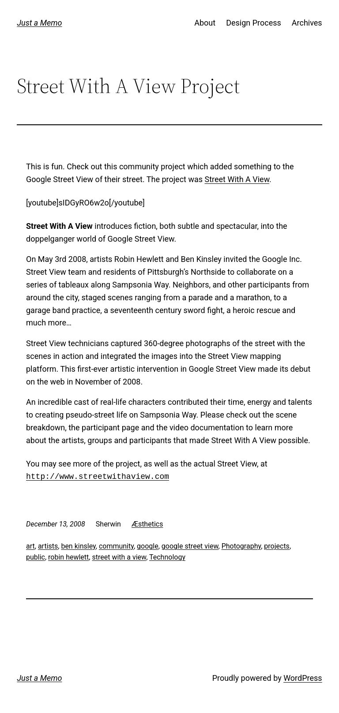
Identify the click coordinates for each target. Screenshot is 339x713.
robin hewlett (68, 557)
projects (277, 546)
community (116, 546)
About (204, 22)
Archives (307, 22)
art (30, 546)
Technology (167, 557)
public (35, 557)
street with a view (119, 557)
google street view (190, 546)
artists (48, 546)
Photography (241, 546)
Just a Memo (39, 22)
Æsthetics (147, 524)
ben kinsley (78, 546)
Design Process (253, 22)
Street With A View (237, 179)
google (147, 546)
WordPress (302, 678)
